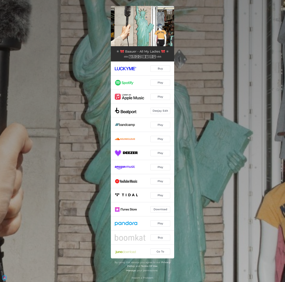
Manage (131, 270)
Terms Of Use (149, 266)
